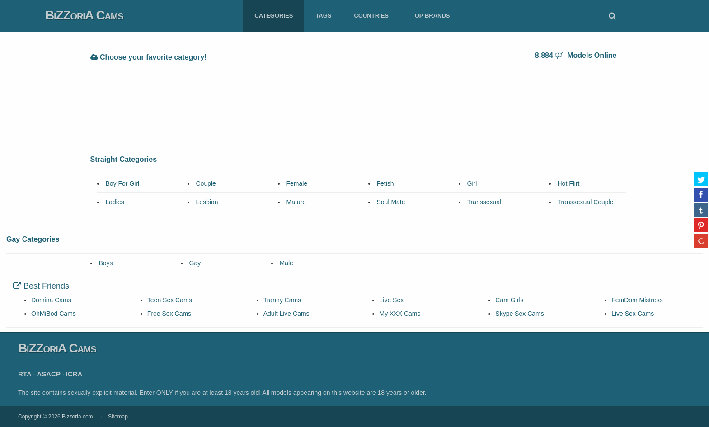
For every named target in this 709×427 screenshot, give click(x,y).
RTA (25, 374)
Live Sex (391, 300)
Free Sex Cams (169, 313)
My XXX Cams (399, 313)
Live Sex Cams (632, 313)
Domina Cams (51, 300)
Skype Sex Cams (519, 313)
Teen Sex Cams (169, 300)
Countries (371, 15)
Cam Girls (509, 300)
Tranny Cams (282, 300)
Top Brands (430, 15)
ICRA (74, 374)
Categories (273, 15)
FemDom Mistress (637, 300)
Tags (323, 15)
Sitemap (118, 416)
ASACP (49, 374)
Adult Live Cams (286, 313)
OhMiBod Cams (53, 313)
